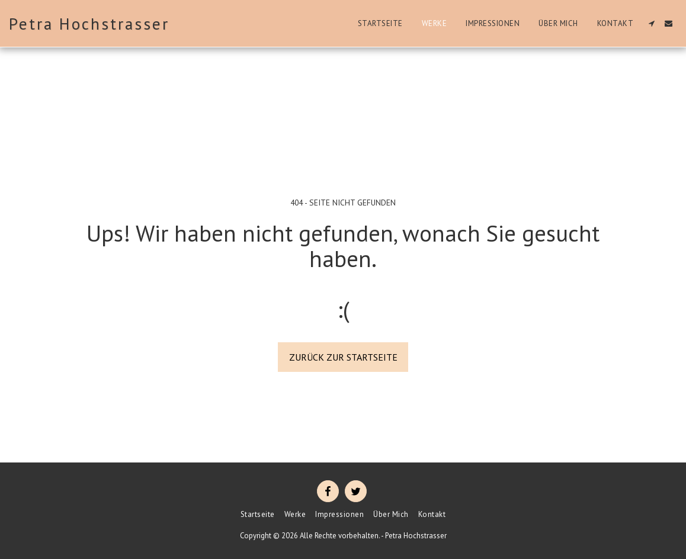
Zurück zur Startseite (343, 357)
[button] (651, 23)
